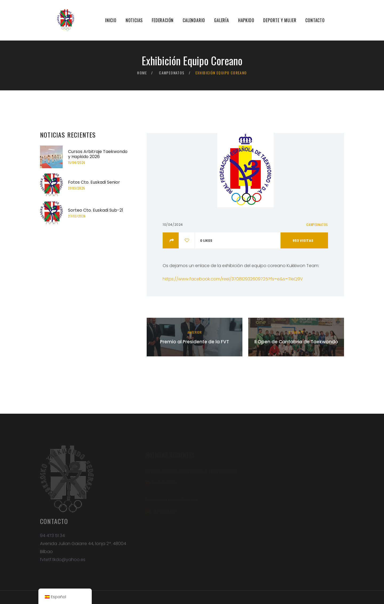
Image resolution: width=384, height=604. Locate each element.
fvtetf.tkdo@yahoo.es (62, 562)
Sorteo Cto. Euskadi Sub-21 (95, 210)
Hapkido (246, 20)
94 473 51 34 (52, 538)
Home (142, 72)
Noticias (134, 20)
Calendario (194, 20)
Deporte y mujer (279, 20)
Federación (163, 20)
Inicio (111, 20)
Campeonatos (171, 72)
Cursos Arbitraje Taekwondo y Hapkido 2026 (97, 154)
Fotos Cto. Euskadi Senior (94, 182)
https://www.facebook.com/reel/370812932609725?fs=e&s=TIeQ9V (233, 279)
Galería (221, 20)
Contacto (315, 20)
